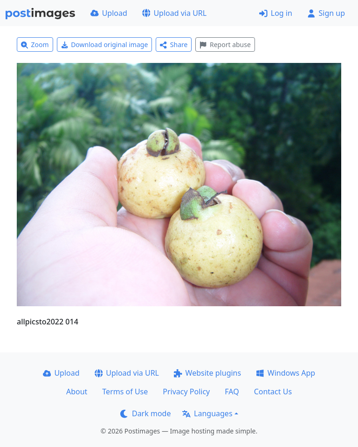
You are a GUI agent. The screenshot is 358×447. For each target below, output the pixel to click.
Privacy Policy (186, 391)
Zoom (35, 44)
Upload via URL (174, 13)
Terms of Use (125, 391)
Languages (207, 413)
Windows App (285, 373)
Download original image (104, 44)
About (76, 391)
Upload (108, 13)
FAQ (232, 391)
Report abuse (225, 44)
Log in (275, 13)
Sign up (326, 13)
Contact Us (273, 391)
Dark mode (145, 413)
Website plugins (207, 373)
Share (173, 44)
